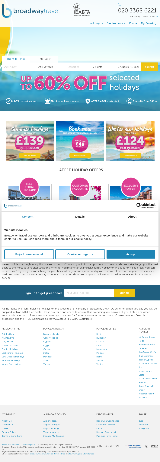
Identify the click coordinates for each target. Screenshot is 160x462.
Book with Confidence (107, 421)
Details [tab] (80, 216)
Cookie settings (80, 254)
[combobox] (19, 66)
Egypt (46, 345)
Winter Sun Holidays (12, 364)
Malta (46, 353)
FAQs (99, 428)
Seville (99, 360)
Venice (99, 364)
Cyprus (47, 341)
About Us (6, 421)
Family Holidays (10, 349)
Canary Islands (50, 337)
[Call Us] (138, 8)
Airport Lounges (51, 424)
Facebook (143, 424)
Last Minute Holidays (12, 353)
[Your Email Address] (89, 293)
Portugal (47, 356)
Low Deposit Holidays (13, 356)
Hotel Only (44, 59)
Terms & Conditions (12, 436)
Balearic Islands (51, 334)
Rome (99, 356)
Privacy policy (29, 445)
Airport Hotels (50, 421)
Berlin (99, 334)
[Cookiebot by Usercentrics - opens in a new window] (139, 206)
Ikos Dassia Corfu (147, 352)
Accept (131, 254)
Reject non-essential (29, 254)
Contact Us (7, 424)
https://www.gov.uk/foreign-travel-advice (47, 454)
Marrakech (101, 349)
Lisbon (99, 345)
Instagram (144, 428)
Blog (141, 421)
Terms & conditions (10, 445)
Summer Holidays (11, 360)
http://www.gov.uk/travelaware (80, 454)
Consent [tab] (28, 216)
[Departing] (78, 66)
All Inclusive (8, 337)
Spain (46, 360)
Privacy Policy (9, 432)
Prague (100, 353)
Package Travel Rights (107, 436)
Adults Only (8, 334)
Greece (46, 349)
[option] (30, 141)
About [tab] (132, 216)
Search (149, 66)
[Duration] (103, 66)
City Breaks (7, 341)
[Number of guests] (128, 66)
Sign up (125, 292)
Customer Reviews (105, 424)
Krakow (100, 341)
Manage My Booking (53, 436)
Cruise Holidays (10, 345)
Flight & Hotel (16, 59)
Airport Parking (51, 428)
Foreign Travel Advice (107, 432)
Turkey (46, 364)
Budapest (101, 337)
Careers (5, 428)
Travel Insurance (51, 432)
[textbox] (21, 66)
